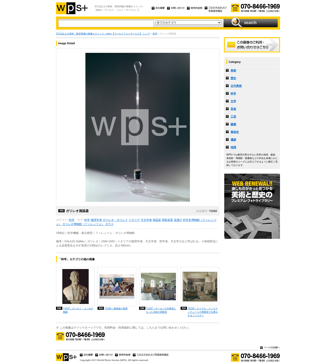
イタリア (134, 220)
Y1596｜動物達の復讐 (116, 308)
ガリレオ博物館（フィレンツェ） (83, 224)
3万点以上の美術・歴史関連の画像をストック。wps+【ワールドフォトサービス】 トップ (103, 33)
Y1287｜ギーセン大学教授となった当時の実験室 (161, 310)
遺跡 (233, 139)
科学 (155, 33)
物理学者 (96, 220)
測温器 (157, 220)
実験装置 (167, 220)
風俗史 (235, 132)
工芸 (233, 116)
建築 (233, 124)
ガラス (109, 224)
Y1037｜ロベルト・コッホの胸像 (78, 310)
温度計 (178, 220)
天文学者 (146, 220)
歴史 (233, 78)
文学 (233, 101)
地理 (233, 147)
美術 (233, 70)
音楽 (233, 109)
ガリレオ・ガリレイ (115, 220)
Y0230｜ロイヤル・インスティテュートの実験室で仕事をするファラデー (203, 312)
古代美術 (236, 86)
